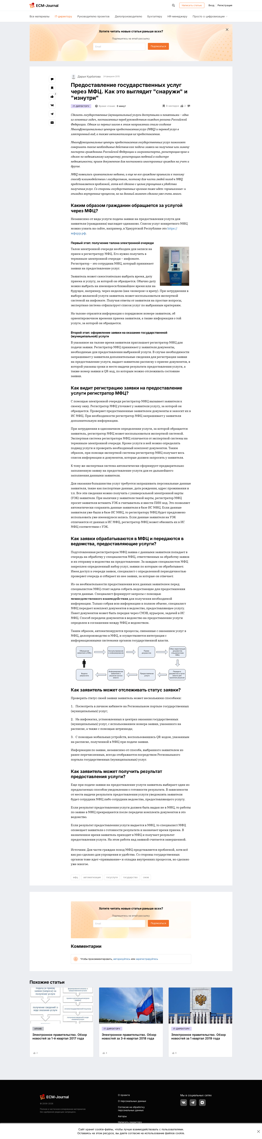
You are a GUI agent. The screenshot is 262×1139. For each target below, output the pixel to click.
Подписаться (158, 46)
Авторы (122, 1116)
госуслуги (112, 877)
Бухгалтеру (154, 16)
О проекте (124, 1095)
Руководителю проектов (93, 16)
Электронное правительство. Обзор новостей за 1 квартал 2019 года (198, 1036)
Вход (211, 5)
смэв (146, 877)
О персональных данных (132, 1101)
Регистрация (225, 5)
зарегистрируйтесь (147, 958)
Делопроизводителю (128, 16)
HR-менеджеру (177, 16)
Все (39, 16)
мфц (75, 877)
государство (130, 877)
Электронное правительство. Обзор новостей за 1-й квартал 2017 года (59, 1036)
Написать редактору (130, 1122)
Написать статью (192, 5)
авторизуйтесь (121, 958)
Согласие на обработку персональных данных (131, 1109)
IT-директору (63, 16)
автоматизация (92, 877)
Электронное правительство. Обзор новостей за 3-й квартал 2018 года (129, 1036)
